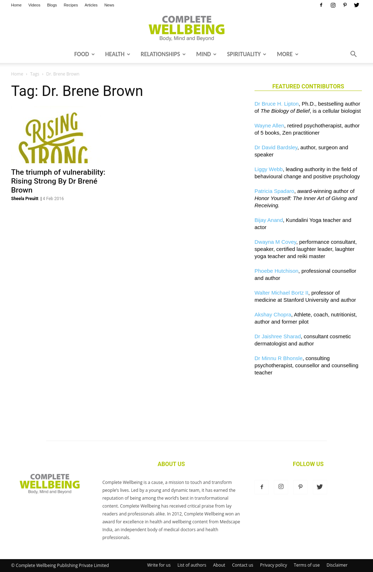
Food (84, 54)
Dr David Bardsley (276, 147)
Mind (206, 54)
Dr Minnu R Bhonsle (278, 358)
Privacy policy (273, 565)
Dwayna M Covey (275, 242)
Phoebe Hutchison (277, 271)
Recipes (71, 5)
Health (117, 54)
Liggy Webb (269, 169)
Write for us (159, 565)
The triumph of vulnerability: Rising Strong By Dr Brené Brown (58, 181)
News (109, 5)
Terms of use (307, 565)
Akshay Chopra (273, 314)
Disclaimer (337, 565)
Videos (34, 5)
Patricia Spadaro (274, 191)
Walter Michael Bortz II (281, 293)
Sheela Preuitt (24, 198)
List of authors (192, 565)
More (287, 54)
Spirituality (246, 54)
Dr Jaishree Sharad (278, 336)
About (219, 565)
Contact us (242, 565)
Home (16, 5)
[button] (353, 54)
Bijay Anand (269, 220)
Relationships (163, 54)
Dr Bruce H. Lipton (277, 104)
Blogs (52, 5)
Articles (91, 5)
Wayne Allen (269, 125)
